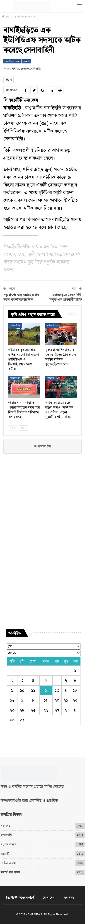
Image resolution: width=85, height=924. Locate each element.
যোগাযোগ (49, 897)
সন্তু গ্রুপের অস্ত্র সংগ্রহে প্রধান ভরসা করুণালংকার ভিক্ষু (21, 297)
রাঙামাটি (26, 61)
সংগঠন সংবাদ (8, 844)
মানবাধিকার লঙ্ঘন (12, 61)
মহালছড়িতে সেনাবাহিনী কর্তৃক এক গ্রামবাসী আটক (66, 297)
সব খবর (5, 826)
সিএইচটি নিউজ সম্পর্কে (20, 897)
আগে (13, 428)
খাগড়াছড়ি (50, 378)
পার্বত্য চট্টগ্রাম (15, 325)
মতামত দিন (42, 446)
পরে (23, 428)
